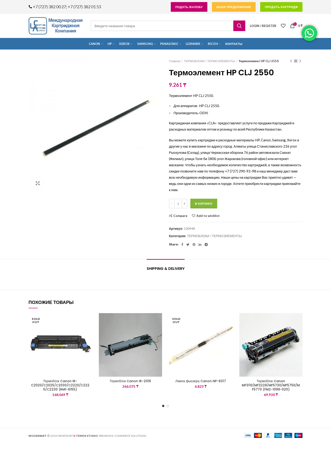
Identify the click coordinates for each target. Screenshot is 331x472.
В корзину (204, 203)
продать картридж (281, 7)
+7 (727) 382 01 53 (84, 6)
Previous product (291, 61)
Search (239, 25)
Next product (300, 61)
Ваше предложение (234, 7)
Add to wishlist (208, 215)
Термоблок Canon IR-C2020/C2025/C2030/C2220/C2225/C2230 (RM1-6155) (60, 385)
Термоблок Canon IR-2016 (130, 381)
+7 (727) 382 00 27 (49, 6)
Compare (180, 215)
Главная (174, 61)
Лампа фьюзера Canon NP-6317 (200, 381)
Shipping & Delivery (166, 268)
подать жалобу (189, 7)
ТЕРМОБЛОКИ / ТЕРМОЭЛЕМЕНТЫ (209, 61)
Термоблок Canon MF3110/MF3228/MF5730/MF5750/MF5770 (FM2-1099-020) (271, 385)
